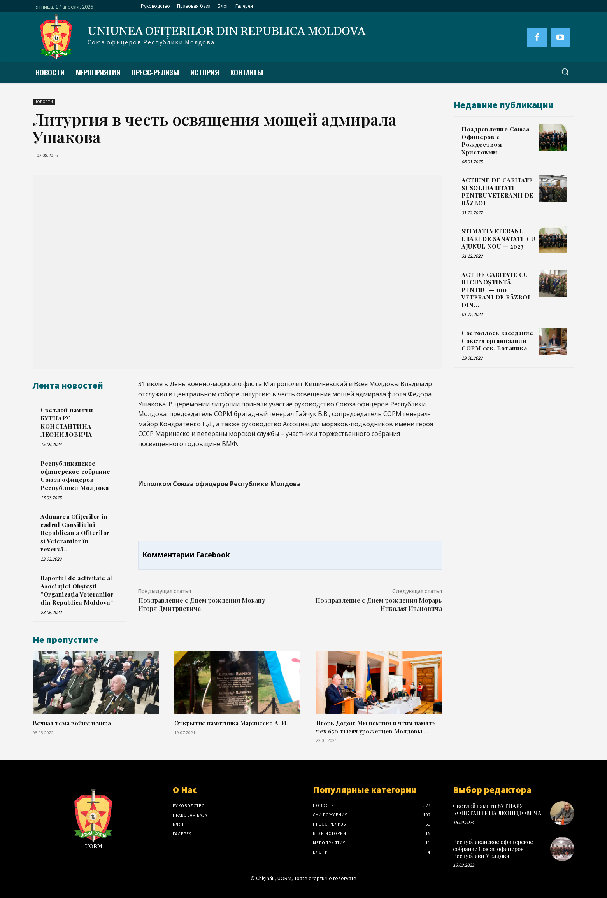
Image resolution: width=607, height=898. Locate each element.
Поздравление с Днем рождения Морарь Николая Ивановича (378, 604)
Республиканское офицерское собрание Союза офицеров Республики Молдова (75, 475)
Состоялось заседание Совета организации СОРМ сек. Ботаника (497, 340)
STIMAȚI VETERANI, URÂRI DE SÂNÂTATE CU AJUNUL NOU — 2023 (498, 238)
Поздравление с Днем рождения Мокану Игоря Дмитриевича (201, 604)
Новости (44, 102)
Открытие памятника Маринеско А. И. (231, 723)
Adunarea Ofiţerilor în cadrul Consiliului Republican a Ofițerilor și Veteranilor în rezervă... (75, 533)
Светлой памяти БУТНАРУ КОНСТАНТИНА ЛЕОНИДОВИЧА (66, 422)
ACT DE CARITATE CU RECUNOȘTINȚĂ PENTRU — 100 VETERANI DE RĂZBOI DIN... (495, 290)
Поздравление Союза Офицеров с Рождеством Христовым (495, 140)
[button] (565, 71)
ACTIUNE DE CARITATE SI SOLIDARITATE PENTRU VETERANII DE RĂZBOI (497, 191)
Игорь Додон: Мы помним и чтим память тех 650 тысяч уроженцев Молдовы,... (376, 727)
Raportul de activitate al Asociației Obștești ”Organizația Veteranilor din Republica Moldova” (77, 590)
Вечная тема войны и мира (72, 723)
